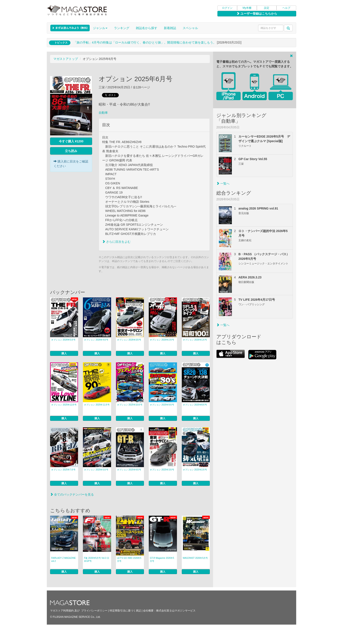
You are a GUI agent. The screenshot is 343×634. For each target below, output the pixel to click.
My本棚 (247, 7)
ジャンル (100, 28)
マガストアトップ (65, 59)
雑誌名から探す (146, 28)
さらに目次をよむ (116, 241)
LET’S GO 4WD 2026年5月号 (129, 559)
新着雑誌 (170, 28)
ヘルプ (286, 7)
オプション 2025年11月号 (96, 404)
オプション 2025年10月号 (129, 404)
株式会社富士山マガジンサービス (176, 610)
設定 (266, 7)
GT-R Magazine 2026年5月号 (162, 559)
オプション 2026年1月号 (195, 340)
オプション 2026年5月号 (63, 340)
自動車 (103, 112)
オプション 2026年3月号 (129, 340)
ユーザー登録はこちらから (256, 13)
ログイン (227, 7)
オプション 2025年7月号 (63, 469)
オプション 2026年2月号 (162, 340)
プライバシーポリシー (94, 610)
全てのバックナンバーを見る (72, 494)
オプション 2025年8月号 (195, 404)
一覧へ (222, 183)
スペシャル (190, 28)
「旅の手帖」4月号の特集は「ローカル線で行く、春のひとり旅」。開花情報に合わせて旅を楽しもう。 (145, 42)
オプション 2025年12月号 (64, 404)
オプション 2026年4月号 (96, 340)
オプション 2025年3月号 (162, 469)
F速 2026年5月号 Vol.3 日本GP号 (96, 559)
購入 (64, 353)
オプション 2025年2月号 (195, 469)
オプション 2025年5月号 (96, 469)
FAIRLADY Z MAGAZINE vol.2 (63, 559)
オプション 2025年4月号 (129, 469)
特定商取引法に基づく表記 (125, 610)
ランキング (121, 28)
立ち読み (71, 151)
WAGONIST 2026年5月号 (195, 558)
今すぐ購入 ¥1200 (71, 141)
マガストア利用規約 (62, 610)
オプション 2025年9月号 (162, 404)
